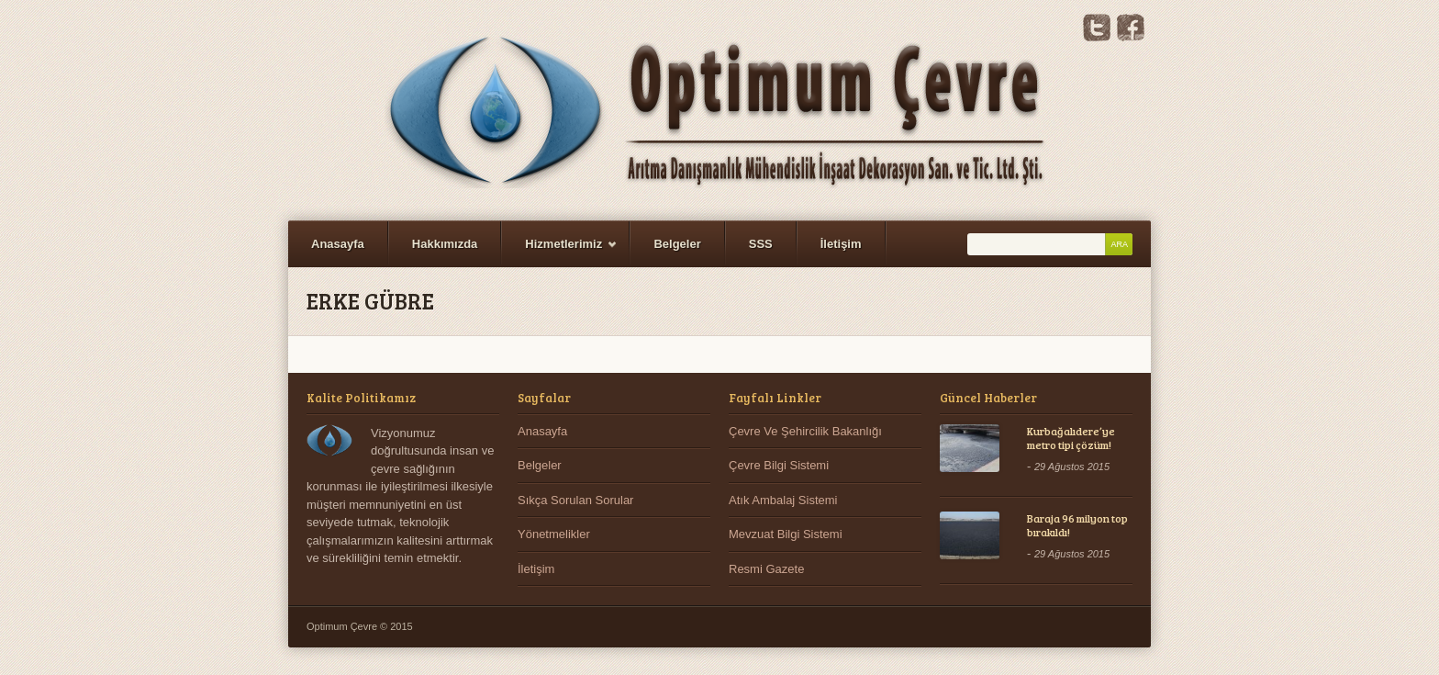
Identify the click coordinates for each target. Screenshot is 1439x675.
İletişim (841, 244)
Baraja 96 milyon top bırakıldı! (1077, 525)
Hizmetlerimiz (560, 252)
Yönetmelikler (554, 534)
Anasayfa (337, 244)
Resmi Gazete (766, 569)
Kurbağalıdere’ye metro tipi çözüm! (1071, 438)
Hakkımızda (445, 244)
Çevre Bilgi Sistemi (779, 465)
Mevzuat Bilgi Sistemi (785, 534)
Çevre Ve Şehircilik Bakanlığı (805, 431)
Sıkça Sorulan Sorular (575, 500)
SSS (761, 244)
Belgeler (676, 244)
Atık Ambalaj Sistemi (783, 500)
